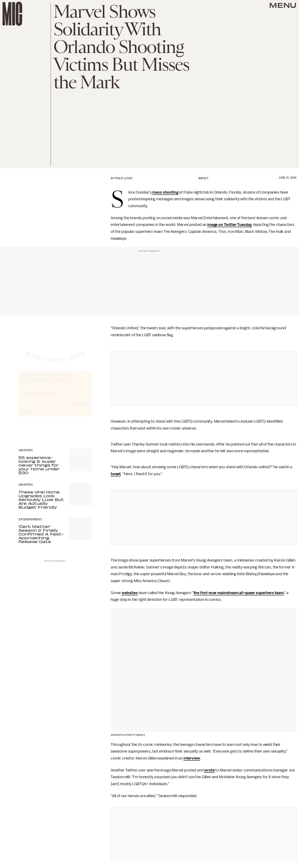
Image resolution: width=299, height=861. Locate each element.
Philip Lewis (123, 178)
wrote (209, 770)
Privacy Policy (27, 416)
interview (192, 758)
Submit (81, 408)
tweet (116, 474)
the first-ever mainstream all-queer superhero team (239, 593)
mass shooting (165, 192)
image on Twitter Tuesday (229, 225)
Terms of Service (77, 414)
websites (130, 593)
